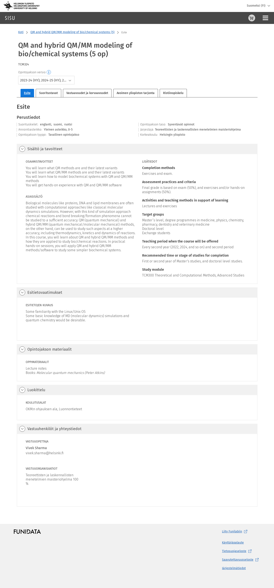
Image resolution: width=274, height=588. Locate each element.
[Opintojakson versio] (49, 72)
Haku (28, 18)
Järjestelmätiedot (234, 568)
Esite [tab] (27, 93)
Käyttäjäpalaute (233, 542)
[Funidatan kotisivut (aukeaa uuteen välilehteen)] (27, 531)
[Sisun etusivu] (10, 18)
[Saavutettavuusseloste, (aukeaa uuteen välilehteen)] (241, 559)
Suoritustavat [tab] (48, 93)
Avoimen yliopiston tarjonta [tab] (136, 93)
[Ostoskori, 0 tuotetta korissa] (230, 18)
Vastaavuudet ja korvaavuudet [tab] (87, 93)
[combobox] (46, 80)
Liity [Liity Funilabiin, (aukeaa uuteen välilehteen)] (235, 531)
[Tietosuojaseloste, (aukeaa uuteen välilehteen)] (241, 551)
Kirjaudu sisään (260, 18)
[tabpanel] (137, 305)
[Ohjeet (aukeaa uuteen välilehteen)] (241, 18)
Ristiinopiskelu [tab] (173, 93)
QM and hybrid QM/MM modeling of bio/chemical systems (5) (72, 32)
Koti (21, 32)
